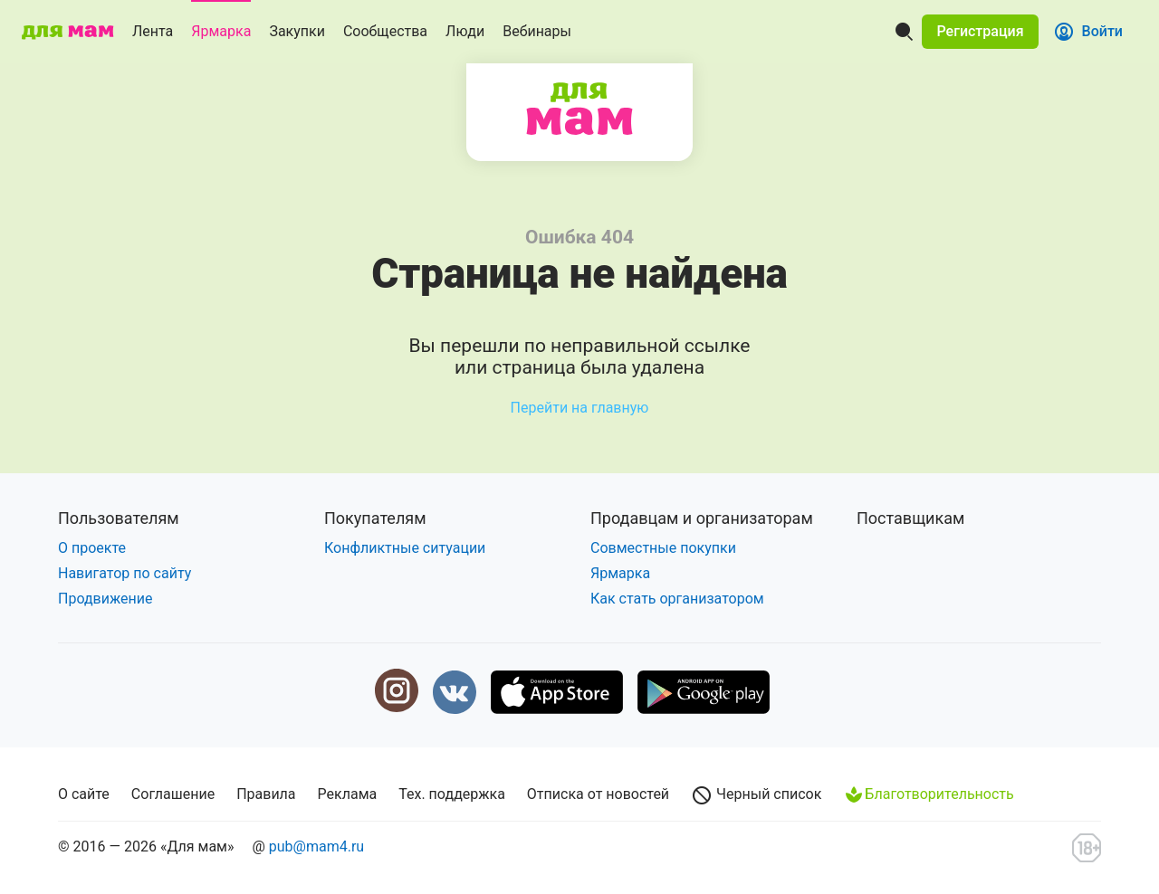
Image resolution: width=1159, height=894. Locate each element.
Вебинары (537, 31)
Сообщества (385, 31)
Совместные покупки (663, 547)
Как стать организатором (677, 598)
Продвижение (105, 598)
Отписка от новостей (598, 794)
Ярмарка (221, 31)
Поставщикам (910, 518)
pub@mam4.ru (316, 846)
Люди (464, 31)
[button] (980, 31)
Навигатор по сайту (124, 573)
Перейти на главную (580, 407)
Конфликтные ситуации (404, 547)
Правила (265, 794)
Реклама (348, 794)
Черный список (756, 795)
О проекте (92, 547)
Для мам (579, 108)
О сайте (84, 794)
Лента (152, 31)
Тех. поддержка (451, 794)
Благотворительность (928, 794)
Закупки (297, 31)
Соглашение (173, 794)
